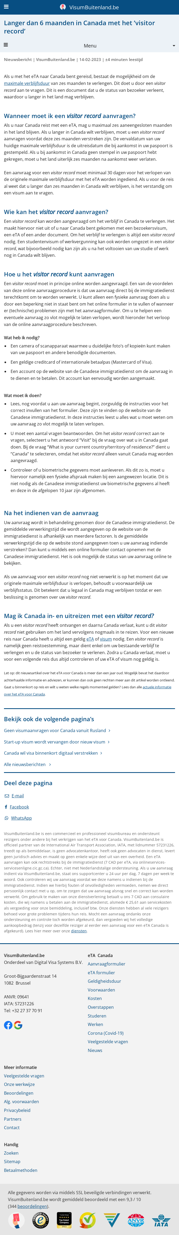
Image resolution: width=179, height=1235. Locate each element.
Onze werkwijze (19, 1084)
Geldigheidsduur (104, 981)
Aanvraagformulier (106, 964)
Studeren (97, 1016)
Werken (95, 1024)
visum (106, 639)
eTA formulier (101, 973)
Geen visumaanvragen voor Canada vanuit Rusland (55, 730)
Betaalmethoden (20, 1170)
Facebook (17, 807)
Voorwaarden (101, 990)
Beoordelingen (18, 1093)
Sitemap (12, 1161)
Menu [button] (50, 45)
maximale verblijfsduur (27, 83)
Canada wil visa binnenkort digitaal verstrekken (51, 753)
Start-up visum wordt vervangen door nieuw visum (54, 742)
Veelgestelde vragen (108, 1042)
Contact (12, 1127)
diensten (79, 930)
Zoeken (11, 1153)
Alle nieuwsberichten (25, 764)
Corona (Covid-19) (106, 1033)
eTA (90, 639)
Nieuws (95, 1050)
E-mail (14, 796)
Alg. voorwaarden (21, 1101)
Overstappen (101, 1007)
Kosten (95, 998)
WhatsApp (18, 818)
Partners (12, 1119)
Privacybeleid (17, 1110)
